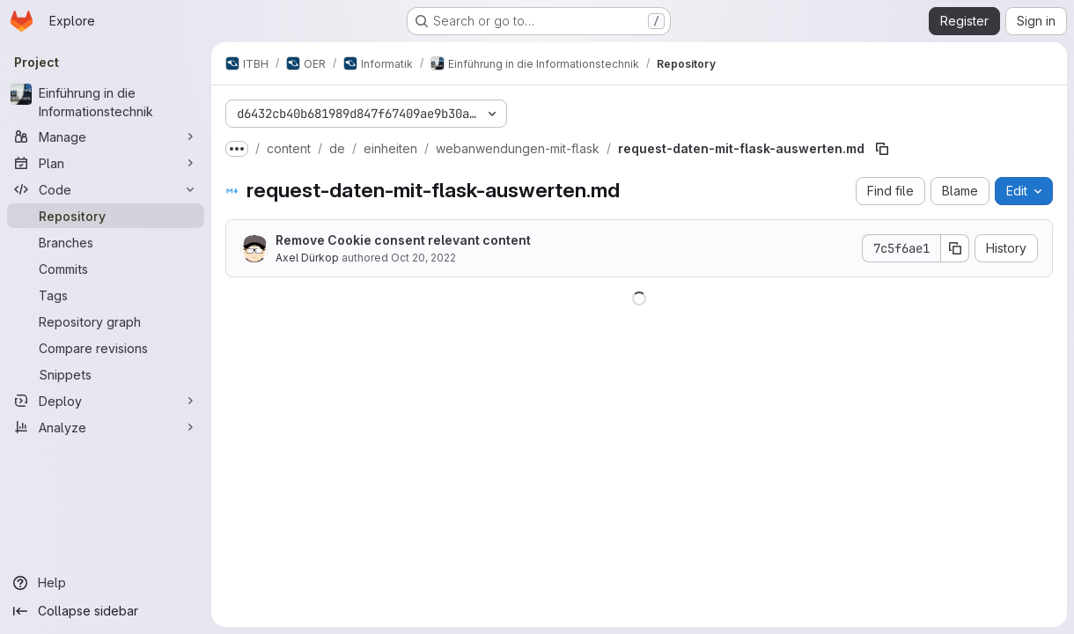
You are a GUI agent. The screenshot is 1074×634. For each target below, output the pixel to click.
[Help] (105, 583)
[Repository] (105, 215)
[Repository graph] (105, 321)
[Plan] (105, 163)
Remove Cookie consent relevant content (403, 239)
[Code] (105, 189)
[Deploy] (105, 400)
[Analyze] (105, 427)
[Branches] (105, 242)
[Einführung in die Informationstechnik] (105, 102)
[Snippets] (105, 374)
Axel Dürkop (307, 257)
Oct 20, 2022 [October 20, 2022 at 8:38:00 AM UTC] (423, 257)
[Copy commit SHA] (955, 248)
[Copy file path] (882, 149)
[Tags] (105, 295)
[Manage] (105, 136)
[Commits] (105, 268)
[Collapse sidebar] (105, 611)
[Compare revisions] (105, 347)
